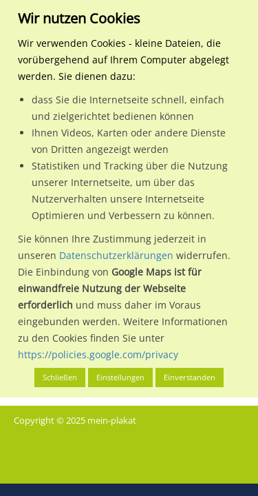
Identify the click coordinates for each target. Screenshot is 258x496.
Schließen (60, 377)
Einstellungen (120, 377)
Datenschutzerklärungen (116, 255)
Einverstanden (189, 377)
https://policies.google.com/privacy (98, 354)
